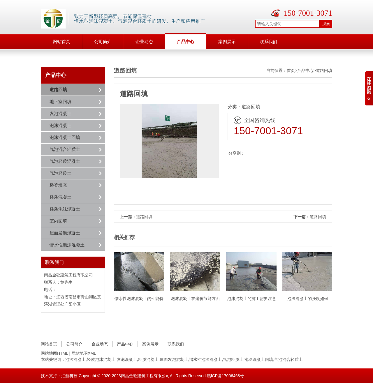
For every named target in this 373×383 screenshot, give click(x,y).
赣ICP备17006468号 (225, 375)
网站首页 (61, 41)
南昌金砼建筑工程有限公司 (145, 375)
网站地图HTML (54, 353)
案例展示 (227, 41)
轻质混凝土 (60, 197)
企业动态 (144, 41)
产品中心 (185, 41)
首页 (291, 70)
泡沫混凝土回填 (65, 137)
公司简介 (103, 41)
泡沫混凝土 (60, 125)
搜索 (326, 24)
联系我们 (268, 41)
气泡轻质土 (60, 173)
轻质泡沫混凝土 (65, 208)
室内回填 (58, 220)
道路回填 (58, 89)
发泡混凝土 (60, 113)
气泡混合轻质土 (65, 149)
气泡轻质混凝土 (65, 161)
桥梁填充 (58, 185)
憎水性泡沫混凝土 (67, 244)
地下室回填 (60, 101)
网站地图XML (83, 353)
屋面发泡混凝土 (65, 232)
